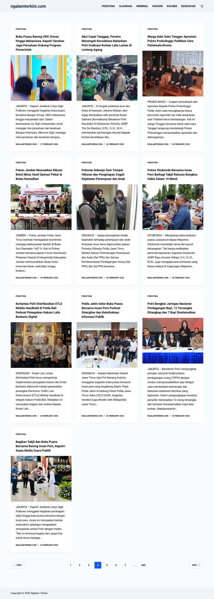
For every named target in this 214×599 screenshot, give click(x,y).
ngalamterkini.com (28, 6)
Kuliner (172, 6)
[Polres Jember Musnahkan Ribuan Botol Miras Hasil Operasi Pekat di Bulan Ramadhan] (41, 207)
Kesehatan (188, 6)
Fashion (157, 6)
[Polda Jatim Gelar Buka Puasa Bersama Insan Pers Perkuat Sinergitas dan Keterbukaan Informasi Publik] (107, 345)
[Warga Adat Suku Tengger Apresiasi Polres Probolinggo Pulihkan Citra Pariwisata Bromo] (172, 73)
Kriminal (142, 6)
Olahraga (125, 6)
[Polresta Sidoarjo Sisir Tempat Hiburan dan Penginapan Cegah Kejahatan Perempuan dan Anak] (107, 207)
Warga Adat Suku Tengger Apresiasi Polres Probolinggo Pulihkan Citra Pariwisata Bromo (171, 40)
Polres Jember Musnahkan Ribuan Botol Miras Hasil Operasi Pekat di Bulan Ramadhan (40, 174)
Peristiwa (108, 6)
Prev (18, 574)
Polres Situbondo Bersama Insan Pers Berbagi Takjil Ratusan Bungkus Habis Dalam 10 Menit (172, 174)
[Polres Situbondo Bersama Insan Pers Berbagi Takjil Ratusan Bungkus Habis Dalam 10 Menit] (172, 207)
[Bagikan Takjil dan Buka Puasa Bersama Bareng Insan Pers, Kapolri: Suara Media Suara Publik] (41, 487)
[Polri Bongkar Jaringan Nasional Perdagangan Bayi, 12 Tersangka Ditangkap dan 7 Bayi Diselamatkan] (172, 345)
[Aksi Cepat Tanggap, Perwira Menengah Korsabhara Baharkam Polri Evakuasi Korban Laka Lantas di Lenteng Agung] (107, 78)
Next (196, 574)
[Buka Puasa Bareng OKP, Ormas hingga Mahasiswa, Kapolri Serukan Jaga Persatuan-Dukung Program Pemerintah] (41, 78)
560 (143, 574)
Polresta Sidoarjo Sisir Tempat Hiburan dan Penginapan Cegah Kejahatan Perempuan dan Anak (106, 174)
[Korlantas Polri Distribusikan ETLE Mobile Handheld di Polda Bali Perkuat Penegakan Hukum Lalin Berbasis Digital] (41, 345)
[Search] (202, 6)
